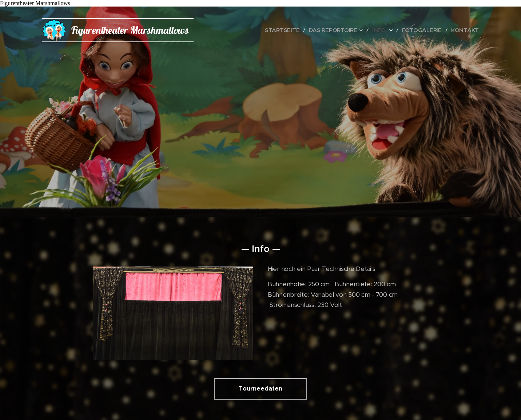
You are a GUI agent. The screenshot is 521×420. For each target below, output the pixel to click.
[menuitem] (305, 30)
